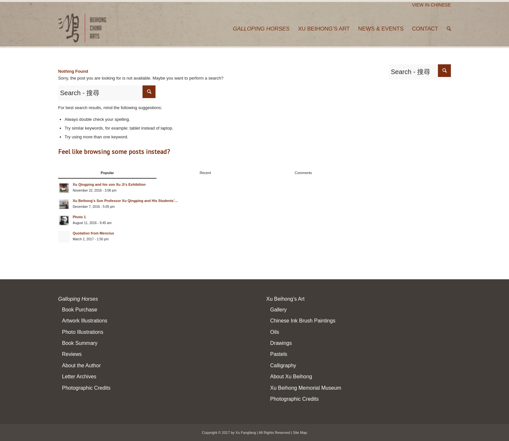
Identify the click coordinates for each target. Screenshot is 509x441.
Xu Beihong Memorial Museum (305, 388)
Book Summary (79, 343)
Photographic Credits (86, 388)
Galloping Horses (78, 299)
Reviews (71, 354)
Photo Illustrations (82, 332)
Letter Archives (79, 376)
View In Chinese (431, 4)
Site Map (300, 433)
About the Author (81, 365)
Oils (274, 332)
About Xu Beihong (291, 376)
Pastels (278, 354)
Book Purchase (79, 309)
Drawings (281, 343)
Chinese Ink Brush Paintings (302, 320)
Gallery (278, 309)
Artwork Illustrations (84, 320)
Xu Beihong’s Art (285, 299)
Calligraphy (283, 365)
